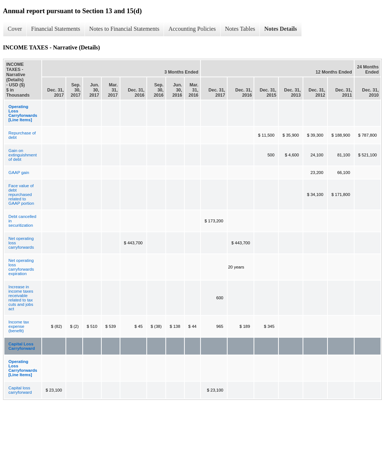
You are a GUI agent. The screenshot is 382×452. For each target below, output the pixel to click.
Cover (15, 29)
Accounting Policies (192, 29)
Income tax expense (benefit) (18, 326)
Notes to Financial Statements (124, 29)
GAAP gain (18, 172)
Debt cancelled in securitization (22, 220)
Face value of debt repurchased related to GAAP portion (21, 194)
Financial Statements (55, 29)
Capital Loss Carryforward (21, 346)
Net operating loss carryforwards (21, 242)
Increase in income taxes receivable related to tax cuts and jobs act (20, 298)
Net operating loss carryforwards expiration (21, 267)
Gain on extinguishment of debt (22, 155)
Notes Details (280, 29)
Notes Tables (240, 29)
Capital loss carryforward (20, 390)
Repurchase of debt (22, 135)
